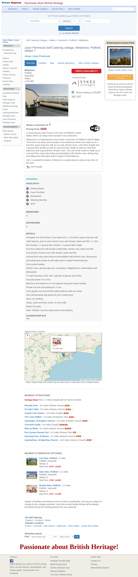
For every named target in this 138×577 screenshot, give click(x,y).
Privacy (94, 564)
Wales (53, 40)
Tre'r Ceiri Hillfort (33, 417)
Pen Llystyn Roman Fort (37, 432)
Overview (30, 63)
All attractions (8, 50)
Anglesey (6, 84)
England (29, 520)
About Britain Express (100, 568)
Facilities (42, 63)
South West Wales (90, 526)
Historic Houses (9, 75)
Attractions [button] (13, 9)
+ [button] (27, 335)
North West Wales (11, 138)
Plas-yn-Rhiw (31, 428)
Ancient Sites (8, 62)
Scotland (39, 520)
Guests (67, 21)
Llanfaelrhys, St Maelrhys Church (41, 440)
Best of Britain (74, 9)
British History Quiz (58, 564)
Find (27, 536)
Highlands (61, 526)
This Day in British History (61, 575)
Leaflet (82, 379)
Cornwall (37, 526)
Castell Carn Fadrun (35, 413)
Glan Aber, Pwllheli (48, 472)
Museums (7, 78)
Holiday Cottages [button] (40, 9)
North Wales (73, 526)
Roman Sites (8, 81)
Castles (6, 65)
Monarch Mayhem (58, 571)
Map (52, 63)
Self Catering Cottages (36, 40)
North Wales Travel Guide (11, 41)
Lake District (49, 526)
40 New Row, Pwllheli (49, 485)
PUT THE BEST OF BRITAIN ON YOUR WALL (120, 77)
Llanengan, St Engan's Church (40, 421)
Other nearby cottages (88, 63)
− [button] (27, 339)
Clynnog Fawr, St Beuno (37, 436)
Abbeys (6, 58)
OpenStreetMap (91, 379)
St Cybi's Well (31, 409)
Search (69, 28)
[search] (123, 9)
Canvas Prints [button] (58, 9)
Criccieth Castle (33, 424)
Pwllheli (72, 40)
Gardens (6, 71)
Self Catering (8, 131)
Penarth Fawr (31, 405)
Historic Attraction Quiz (60, 568)
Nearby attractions (66, 63)
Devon (28, 526)
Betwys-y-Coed (10, 134)
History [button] (26, 9)
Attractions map (10, 53)
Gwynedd (62, 40)
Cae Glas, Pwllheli (48, 458)
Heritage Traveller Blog (60, 561)
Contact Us (95, 561)
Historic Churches (10, 68)
